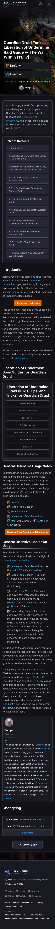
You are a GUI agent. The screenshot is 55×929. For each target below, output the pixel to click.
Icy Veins (8, 879)
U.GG (7, 915)
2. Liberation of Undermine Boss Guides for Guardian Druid (27, 157)
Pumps (38, 744)
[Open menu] (49, 3)
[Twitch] (34, 87)
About (7, 902)
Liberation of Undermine (27, 303)
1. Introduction (15, 148)
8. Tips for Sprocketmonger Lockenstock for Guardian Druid (24, 222)
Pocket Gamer (11, 919)
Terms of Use (10, 906)
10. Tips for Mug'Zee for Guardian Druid (25, 243)
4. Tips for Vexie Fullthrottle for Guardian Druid (23, 179)
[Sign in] (40, 3)
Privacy (40, 902)
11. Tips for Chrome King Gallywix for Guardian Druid (26, 254)
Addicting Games (36, 915)
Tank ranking (21, 358)
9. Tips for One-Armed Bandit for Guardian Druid (24, 233)
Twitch (7, 798)
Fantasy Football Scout (28, 919)
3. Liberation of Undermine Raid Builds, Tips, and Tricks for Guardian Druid (27, 168)
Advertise (25, 902)
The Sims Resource (19, 915)
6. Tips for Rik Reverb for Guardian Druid (25, 200)
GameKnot (44, 919)
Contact (15, 902)
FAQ (33, 902)
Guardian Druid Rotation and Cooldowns (27, 532)
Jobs (20, 906)
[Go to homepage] (16, 4)
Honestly (46, 748)
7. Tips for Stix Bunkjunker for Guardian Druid (27, 211)
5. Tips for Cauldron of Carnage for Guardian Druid (25, 189)
